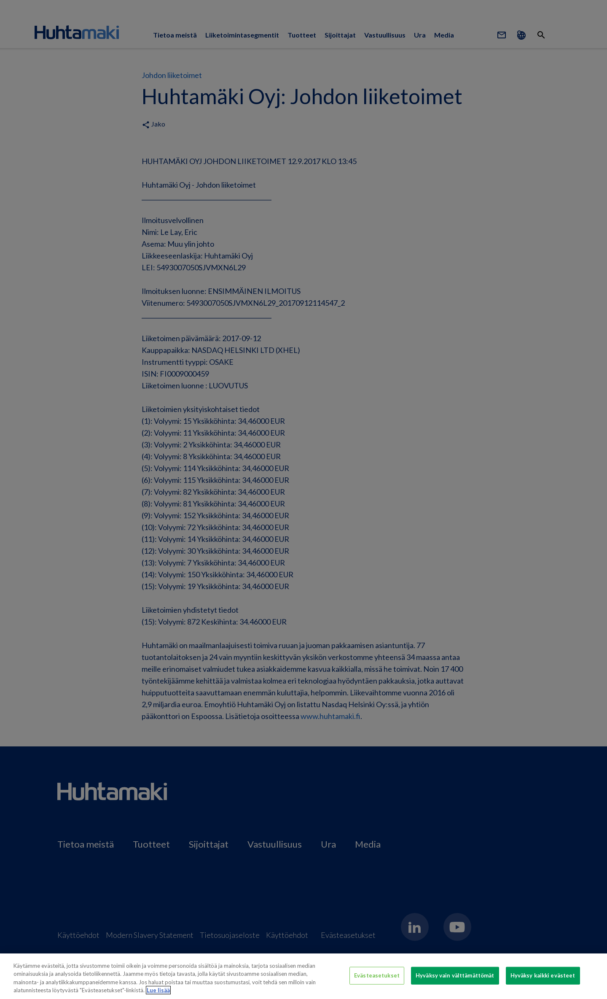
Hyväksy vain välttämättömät (455, 975)
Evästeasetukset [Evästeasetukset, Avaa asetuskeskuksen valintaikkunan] (377, 975)
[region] (303, 976)
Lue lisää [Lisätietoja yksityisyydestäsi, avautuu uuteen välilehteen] (158, 990)
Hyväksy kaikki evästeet (542, 975)
